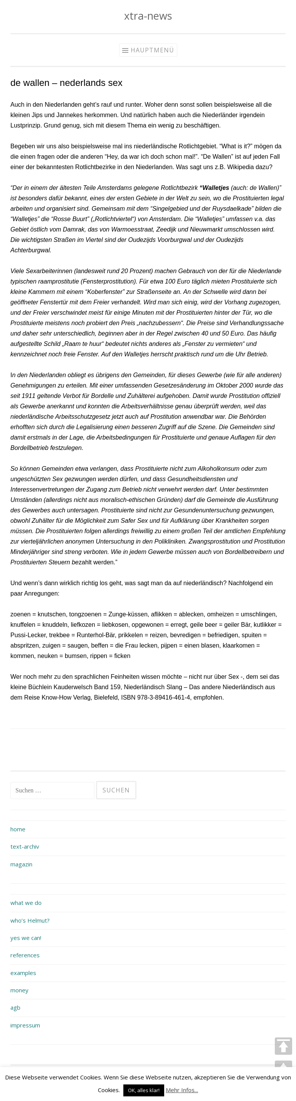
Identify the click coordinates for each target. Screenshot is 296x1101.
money (19, 990)
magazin (21, 864)
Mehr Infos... (182, 1090)
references (25, 955)
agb (15, 1007)
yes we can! (25, 938)
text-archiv (24, 846)
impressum (25, 1025)
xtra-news (148, 15)
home (17, 829)
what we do (26, 902)
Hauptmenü (152, 50)
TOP (283, 1046)
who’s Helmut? (30, 920)
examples (23, 973)
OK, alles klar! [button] (144, 1090)
